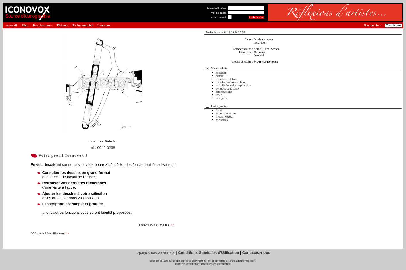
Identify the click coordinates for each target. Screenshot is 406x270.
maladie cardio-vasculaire (230, 82)
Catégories (220, 106)
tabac (219, 94)
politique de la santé (227, 88)
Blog (25, 25)
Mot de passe (218, 12)
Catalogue (393, 25)
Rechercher (372, 25)
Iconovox (104, 25)
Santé (219, 110)
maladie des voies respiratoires (233, 85)
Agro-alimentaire (226, 113)
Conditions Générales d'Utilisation (208, 252)
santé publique (224, 91)
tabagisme (222, 98)
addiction (221, 72)
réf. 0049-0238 (103, 147)
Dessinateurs (42, 25)
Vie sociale (222, 119)
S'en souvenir (218, 17)
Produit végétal (224, 116)
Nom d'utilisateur (217, 8)
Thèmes (62, 25)
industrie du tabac (226, 79)
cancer (219, 75)
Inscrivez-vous (156, 225)
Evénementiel (83, 25)
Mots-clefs (219, 68)
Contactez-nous (256, 252)
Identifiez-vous (58, 233)
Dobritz (111, 141)
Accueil (11, 25)
